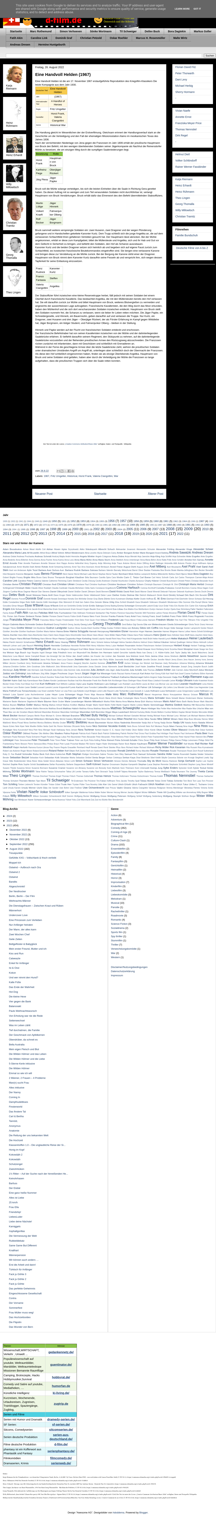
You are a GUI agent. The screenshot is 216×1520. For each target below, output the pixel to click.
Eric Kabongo (201, 606)
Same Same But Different (23, 1245)
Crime (114, 836)
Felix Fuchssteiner (63, 613)
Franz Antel (130, 616)
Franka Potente (116, 616)
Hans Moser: (98, 635)
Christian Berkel (10, 584)
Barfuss (13, 1183)
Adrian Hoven (53, 549)
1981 (105, 525)
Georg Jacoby (74, 624)
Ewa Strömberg (183, 609)
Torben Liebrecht (25, 784)
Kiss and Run (16, 953)
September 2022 (19, 844)
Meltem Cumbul (164, 712)
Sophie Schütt (30, 764)
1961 (166, 521)
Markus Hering (41, 705)
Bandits (13, 881)
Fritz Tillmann (189, 620)
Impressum (117, 975)
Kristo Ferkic (15, 684)
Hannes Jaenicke (153, 631)
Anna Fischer (46, 560)
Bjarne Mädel (187, 574)
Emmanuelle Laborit (144, 606)
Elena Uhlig (108, 602)
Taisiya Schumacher (56, 772)
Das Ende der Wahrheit (21, 987)
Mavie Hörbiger (148, 708)
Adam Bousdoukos (12, 549)
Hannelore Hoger (136, 631)
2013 (43, 533)
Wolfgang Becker (81, 796)
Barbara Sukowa (89, 570)
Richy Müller (162, 747)
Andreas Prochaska (25, 556)
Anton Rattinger (157, 563)
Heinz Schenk (97, 642)
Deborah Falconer (168, 592)
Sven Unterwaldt (142, 768)
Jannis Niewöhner (189, 656)
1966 (193, 521)
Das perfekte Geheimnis (22, 1288)
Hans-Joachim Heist (198, 635)
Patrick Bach (96, 733)
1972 (36, 525)
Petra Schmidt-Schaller (126, 740)
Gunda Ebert (86, 628)
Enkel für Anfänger (19, 963)
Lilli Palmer (142, 687)
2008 (170, 529)
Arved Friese (116, 566)
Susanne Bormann (40, 768)
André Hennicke (72, 556)
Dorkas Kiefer (133, 598)
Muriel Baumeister (97, 722)
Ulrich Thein (170, 784)
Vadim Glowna (124, 787)
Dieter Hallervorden (74, 595)
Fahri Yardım (196, 609)
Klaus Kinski (142, 681)
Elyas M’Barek (51, 605)
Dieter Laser (106, 595)
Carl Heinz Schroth (160, 577)
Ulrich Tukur (182, 784)
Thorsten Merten (27, 780)
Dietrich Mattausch (148, 595)
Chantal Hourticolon (119, 581)
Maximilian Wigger (103, 712)
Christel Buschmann (168, 581)
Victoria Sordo (207, 788)
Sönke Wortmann (101, 31)
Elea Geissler (96, 602)
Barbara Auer (45, 570)
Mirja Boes (188, 719)
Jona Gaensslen (80, 667)
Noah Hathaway (58, 730)
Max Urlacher (198, 708)
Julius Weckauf (205, 670)
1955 (101, 521)
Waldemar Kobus (86, 792)
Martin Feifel (110, 705)
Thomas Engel (54, 776)
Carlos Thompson (186, 577)
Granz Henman (206, 624)
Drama (114, 844)
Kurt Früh (35, 684)
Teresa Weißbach (162, 772)
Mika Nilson (101, 719)
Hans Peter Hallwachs (143, 635)
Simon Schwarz (84, 760)
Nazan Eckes (9, 726)
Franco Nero (88, 616)
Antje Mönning (104, 563)
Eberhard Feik (172, 599)
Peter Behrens (117, 737)
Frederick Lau (116, 619)
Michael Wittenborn (35, 719)
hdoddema (118, 1512)
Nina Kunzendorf (20, 730)
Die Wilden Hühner (19, 1068)
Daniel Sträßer (74, 592)
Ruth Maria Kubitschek (55, 754)
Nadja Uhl (178, 722)
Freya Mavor (130, 620)
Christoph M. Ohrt (170, 584)
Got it (197, 8)
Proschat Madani (77, 744)
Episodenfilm (118, 852)
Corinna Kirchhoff (148, 588)
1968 (211, 521)
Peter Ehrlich (141, 737)
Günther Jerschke (10, 631)
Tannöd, (13, 1121)
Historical (72, 476)
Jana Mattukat (132, 656)
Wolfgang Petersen (116, 796)
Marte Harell (98, 705)
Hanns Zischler (10, 635)
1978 (79, 524)
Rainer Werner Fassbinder (190, 166)
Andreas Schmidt (43, 556)
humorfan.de (61, 1386)
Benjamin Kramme (15, 574)
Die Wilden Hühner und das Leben (27, 1054)
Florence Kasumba (125, 613)
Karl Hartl (170, 674)
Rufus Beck (38, 754)
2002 (96, 529)
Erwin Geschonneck (61, 609)
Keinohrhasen (16, 1178)
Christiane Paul (82, 584)
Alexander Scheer (203, 549)
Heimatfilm (116, 869)
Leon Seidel (31, 687)
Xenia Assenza (58, 800)
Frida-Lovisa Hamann (146, 620)
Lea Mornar (160, 684)
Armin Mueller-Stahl (25, 567)
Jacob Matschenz (199, 653)
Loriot (99, 691)
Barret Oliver (137, 570)
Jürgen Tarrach (74, 674)
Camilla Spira (105, 577)
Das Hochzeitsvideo (20, 1317)
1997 (42, 529)
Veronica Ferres (192, 787)
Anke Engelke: (207, 556)
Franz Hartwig (143, 616)
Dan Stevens (43, 592)
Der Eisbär (14, 1188)
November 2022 (19, 834)
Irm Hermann (105, 652)
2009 (188, 529)
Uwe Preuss (110, 788)
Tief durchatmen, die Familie (24, 1030)
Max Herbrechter (174, 708)
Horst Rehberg (157, 649)
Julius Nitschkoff (191, 670)
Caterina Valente (41, 581)
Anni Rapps (61, 563)
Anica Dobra (118, 556)
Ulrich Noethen (156, 784)
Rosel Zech (192, 751)
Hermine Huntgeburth (51, 44)
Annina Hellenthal (75, 563)
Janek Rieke (144, 656)
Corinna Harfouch (128, 587)
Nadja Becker (166, 723)
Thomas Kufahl (156, 776)
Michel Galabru (66, 719)
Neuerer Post (44, 493)
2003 (108, 529)
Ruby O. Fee (8, 754)
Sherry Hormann (185, 91)
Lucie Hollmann (201, 691)
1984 (132, 524)
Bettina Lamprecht (142, 574)
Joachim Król (114, 662)
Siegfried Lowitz (202, 758)
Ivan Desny (147, 653)
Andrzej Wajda (58, 556)
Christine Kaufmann (98, 584)
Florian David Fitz (185, 67)
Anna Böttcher (22, 560)
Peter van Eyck (81, 740)
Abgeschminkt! (17, 886)
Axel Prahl (188, 566)
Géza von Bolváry (130, 628)
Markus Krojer (85, 705)
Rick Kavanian (177, 747)
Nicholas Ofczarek (72, 726)
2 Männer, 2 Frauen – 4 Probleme (27, 1078)
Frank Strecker (101, 616)
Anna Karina (58, 560)
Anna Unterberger (132, 560)
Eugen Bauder (89, 609)
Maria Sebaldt (172, 698)
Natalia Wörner (205, 722)
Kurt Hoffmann (48, 683)
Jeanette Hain (82, 659)
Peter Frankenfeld (155, 737)
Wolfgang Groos (98, 796)
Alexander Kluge (184, 549)
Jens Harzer (188, 660)
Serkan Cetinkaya (114, 758)
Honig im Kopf (16, 1149)
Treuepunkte (16, 853)
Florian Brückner (170, 613)
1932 (13, 521)
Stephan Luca (145, 764)
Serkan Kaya (129, 757)
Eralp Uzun (158, 606)
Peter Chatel (129, 737)
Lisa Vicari (41, 691)
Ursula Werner (28, 787)
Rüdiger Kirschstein (90, 754)
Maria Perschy (140, 698)
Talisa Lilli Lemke (73, 772)
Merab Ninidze (191, 712)
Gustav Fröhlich (114, 628)
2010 (205, 529)
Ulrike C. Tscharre (198, 784)
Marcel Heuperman (153, 695)
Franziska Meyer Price (188, 123)
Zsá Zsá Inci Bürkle (99, 800)
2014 (60, 533)
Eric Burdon (179, 606)
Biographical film (120, 823)
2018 (118, 533)
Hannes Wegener (170, 631)
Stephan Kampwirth (129, 764)
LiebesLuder (15, 1216)
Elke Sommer (185, 602)
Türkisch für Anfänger (20, 1269)
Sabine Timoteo (107, 754)
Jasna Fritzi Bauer (48, 660)
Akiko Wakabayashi (88, 549)
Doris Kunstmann (118, 599)
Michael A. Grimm (54, 716)
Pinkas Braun (53, 744)
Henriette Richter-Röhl (80, 646)
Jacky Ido (186, 652)
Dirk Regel (181, 135)
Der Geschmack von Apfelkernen (27, 1034)
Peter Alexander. (103, 737)
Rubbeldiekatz (16, 1240)
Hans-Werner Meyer (49, 639)
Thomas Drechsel (40, 776)
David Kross (116, 591)
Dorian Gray (92, 599)
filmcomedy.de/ (61, 1458)
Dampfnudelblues (18, 1102)
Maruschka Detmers (204, 705)
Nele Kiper (19, 726)
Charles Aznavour (136, 581)
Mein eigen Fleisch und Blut (24, 1049)
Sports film (116, 932)
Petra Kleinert (107, 740)
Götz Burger (164, 628)
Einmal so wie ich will (20, 1073)
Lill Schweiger (130, 687)
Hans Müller (110, 635)
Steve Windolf (207, 764)
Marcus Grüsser (190, 695)
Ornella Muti (193, 730)
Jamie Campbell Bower (35, 656)
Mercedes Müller (206, 712)
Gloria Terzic (194, 624)
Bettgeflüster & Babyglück (23, 944)
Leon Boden (19, 687)
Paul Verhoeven (188, 733)
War (116, 476)
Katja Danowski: (165, 677)
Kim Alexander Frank (88, 681)
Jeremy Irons (200, 660)
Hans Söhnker (173, 635)
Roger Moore (26, 751)
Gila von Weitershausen (155, 624)
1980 (97, 525)
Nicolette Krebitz (117, 726)
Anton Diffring (143, 563)
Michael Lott (185, 716)
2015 (77, 533)
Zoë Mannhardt (83, 800)
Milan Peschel (124, 719)
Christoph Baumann (153, 584)
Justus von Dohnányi (14, 673)
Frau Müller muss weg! (21, 1312)
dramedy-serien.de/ (61, 1419)
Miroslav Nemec (201, 719)
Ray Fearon (55, 747)
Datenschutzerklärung (123, 971)
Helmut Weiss (192, 642)
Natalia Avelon (191, 723)
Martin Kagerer (123, 705)
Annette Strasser (48, 563)
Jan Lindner (106, 656)
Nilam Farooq (175, 726)
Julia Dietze (58, 670)
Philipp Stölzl (204, 740)
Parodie (115, 907)
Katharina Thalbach (109, 677)
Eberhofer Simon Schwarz (190, 599)
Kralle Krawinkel (200, 681)
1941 (21, 521)
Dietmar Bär (133, 595)
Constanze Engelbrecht (105, 588)
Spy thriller (116, 936)
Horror (114, 878)
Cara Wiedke (117, 577)
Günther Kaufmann (27, 631)
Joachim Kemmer (97, 663)
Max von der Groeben (17, 712)
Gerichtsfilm (117, 865)
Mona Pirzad (17, 723)
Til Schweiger (128, 31)
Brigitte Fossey (16, 577)
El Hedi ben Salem (81, 602)
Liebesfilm (103, 687)
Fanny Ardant (9, 613)
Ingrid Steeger (46, 653)
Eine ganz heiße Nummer (23, 1192)
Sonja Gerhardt (186, 760)
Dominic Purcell (18, 599)
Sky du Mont (154, 760)
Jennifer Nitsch (164, 660)
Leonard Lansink (44, 687)
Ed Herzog (208, 598)
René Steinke (109, 747)
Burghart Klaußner (75, 577)
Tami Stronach (101, 772)
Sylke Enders (170, 767)
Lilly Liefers (168, 687)
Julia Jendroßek (83, 670)
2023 (10, 820)
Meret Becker (10, 715)
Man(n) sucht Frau (19, 1082)
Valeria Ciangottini (103, 476)
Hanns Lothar (184, 631)
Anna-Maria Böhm (148, 560)
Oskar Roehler (119, 37)
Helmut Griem (147, 642)
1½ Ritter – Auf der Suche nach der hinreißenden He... (38, 1173)
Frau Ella (14, 1207)
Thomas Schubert (10, 781)
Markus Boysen (10, 705)
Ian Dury (209, 649)
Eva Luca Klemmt (104, 609)
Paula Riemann (18, 737)
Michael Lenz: (173, 716)
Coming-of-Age (119, 832)
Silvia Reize (32, 761)
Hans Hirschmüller (73, 635)
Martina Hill (189, 705)
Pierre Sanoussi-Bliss (37, 744)
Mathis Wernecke (40, 708)
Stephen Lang (194, 764)
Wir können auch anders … (24, 1259)
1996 (32, 529)
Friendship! (15, 1212)
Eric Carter (190, 606)
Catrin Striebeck (74, 581)
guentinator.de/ (61, 1364)
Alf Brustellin (33, 552)
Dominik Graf (64, 37)
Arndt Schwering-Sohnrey (60, 567)
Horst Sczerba (170, 649)
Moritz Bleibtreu (77, 722)
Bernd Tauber (112, 574)
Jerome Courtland (17, 663)
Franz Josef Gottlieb (159, 616)
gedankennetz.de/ (61, 1352)
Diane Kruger (59, 595)
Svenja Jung (156, 768)
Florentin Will (140, 613)
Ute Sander (53, 788)
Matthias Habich (71, 708)
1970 (17, 525)
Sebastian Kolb (52, 757)
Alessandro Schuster (146, 549)
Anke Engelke (193, 556)
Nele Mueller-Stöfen (34, 726)
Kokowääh (14, 1159)
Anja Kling (155, 556)
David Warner (141, 592)
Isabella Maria (135, 653)
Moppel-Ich (15, 862)
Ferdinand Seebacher (95, 613)
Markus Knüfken (70, 705)
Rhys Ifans (120, 747)
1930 (5, 521)
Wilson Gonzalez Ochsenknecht (47, 796)
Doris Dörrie (104, 598)
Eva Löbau (118, 609)
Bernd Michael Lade (83, 574)
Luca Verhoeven (168, 691)
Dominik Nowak (50, 599)
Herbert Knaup (182, 645)
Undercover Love (18, 915)
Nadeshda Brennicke (130, 722)
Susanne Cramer (57, 768)
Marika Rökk (109, 702)
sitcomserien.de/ (61, 1429)
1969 (8, 525)
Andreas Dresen (20, 44)
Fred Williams (102, 620)
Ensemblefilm (118, 848)
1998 (53, 529)
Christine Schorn (135, 584)
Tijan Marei (41, 781)
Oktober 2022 (17, 839)
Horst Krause (143, 649)
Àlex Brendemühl (115, 800)
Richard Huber (132, 747)
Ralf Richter (201, 743)
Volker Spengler (72, 792)
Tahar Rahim (41, 772)
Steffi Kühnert (93, 764)
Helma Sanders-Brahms (129, 642)
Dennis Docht (200, 592)
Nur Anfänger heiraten (21, 924)
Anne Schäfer (178, 560)
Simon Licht (69, 761)
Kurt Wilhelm (61, 684)
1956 (111, 521)
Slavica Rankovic (169, 761)
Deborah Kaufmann (185, 592)
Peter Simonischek (23, 740)
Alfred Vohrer (57, 552)
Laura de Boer (148, 684)
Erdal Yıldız (169, 606)
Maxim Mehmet (34, 712)
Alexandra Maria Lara (14, 552)
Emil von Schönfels (67, 606)
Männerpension (17, 1255)
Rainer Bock (123, 744)
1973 (45, 525)
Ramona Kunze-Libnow (38, 747)
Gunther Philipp (99, 628)
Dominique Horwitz (66, 599)
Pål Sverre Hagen (94, 744)
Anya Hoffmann (199, 563)
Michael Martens (198, 716)
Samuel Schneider (147, 754)
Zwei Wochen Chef (19, 934)
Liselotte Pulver (53, 691)
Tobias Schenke (174, 780)
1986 (152, 525)
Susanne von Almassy (76, 768)
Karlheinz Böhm (198, 674)
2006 (143, 529)
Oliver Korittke (163, 729)
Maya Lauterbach (120, 712)
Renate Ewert (97, 747)
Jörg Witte (44, 674)
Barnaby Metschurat (123, 570)
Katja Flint (177, 677)
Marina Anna (121, 702)
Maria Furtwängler (125, 698)
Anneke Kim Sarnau (194, 559)
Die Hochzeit (16, 1140)
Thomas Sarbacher (204, 776)
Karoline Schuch (39, 677)
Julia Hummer (69, 670)
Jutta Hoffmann (33, 674)
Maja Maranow (97, 695)
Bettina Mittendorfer (159, 574)
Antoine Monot (129, 563)
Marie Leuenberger (74, 701)
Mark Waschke (206, 702)
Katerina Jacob (75, 677)
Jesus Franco (67, 663)
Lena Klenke (207, 684)
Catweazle (14, 958)
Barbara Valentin (105, 570)
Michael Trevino (18, 719)
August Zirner (143, 567)
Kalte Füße (15, 982)
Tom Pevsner (207, 781)
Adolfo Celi (41, 549)
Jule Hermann (33, 670)
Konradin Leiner (169, 681)
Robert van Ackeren (11, 751)
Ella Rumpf (196, 602)
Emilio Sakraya (96, 605)
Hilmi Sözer (89, 649)
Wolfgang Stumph (172, 796)
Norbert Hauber (102, 730)
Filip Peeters (111, 613)
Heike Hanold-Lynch (161, 639)
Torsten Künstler (41, 784)
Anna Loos (69, 560)
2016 (91, 533)
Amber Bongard (124, 552)
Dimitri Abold (162, 595)
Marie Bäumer (45, 701)
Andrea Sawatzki (180, 552)
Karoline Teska (53, 677)
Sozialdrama (42, 764)
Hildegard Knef (76, 649)
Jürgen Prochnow (58, 673)
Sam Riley (119, 754)
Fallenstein (208, 609)
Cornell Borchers (182, 588)
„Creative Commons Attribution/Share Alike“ (81, 444)
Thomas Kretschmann (139, 776)
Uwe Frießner (76, 788)
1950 (54, 521)
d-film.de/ (61, 1444)
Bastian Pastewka (152, 570)
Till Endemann (77, 781)
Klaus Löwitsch (154, 681)
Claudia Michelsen (76, 588)
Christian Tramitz (185, 216)
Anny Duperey (90, 563)
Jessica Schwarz (51, 663)
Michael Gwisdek (131, 716)
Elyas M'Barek (34, 605)
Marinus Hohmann (154, 702)
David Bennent (102, 592)
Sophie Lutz (201, 761)
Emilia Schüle (82, 606)
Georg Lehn (86, 624)
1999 (64, 529)
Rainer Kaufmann (138, 743)
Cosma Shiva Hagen (199, 588)
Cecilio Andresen (102, 581)
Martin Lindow (136, 705)
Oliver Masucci (179, 729)
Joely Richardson (171, 663)
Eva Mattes (129, 609)
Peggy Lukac (60, 737)
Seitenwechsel (17, 1020)
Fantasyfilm (117, 861)
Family (114, 857)
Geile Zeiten (15, 939)
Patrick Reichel (127, 733)
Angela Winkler (87, 556)
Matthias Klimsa (86, 708)
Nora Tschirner (86, 729)
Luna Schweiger (67, 694)
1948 (37, 521)
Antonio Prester (185, 563)
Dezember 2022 (19, 829)
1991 (188, 524)
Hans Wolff (184, 635)
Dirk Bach (190, 595)
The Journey (191, 772)
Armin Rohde (41, 566)
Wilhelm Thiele (155, 792)
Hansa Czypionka (67, 638)
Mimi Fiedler (138, 719)
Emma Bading (111, 606)
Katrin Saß (17, 680)
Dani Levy (181, 79)
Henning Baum (42, 645)
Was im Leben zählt (19, 1025)
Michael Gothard (116, 716)
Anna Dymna (34, 560)
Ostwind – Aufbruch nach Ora (25, 867)
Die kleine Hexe (17, 996)
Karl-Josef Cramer (183, 674)
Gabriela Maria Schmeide (22, 624)
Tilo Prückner (90, 781)
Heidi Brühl (147, 639)
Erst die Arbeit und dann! (22, 1264)
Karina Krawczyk (132, 674)
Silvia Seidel (43, 761)
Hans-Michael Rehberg (28, 638)
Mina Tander (150, 719)
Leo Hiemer (8, 687)
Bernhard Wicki (126, 574)
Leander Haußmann (190, 683)
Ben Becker (200, 570)
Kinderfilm (116, 886)
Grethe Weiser (24, 627)
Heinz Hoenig (61, 642)
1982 (114, 525)
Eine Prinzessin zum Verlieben (25, 920)
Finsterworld (15, 1106)
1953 (83, 521)
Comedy (115, 827)
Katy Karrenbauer (30, 681)
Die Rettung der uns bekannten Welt (28, 1135)
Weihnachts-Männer (20, 900)
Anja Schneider (179, 556)
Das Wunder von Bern (21, 1326)
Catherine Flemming (57, 581)
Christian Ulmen (66, 584)
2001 (86, 529)
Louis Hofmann (151, 691)
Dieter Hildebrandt (92, 595)
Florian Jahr (12, 616)
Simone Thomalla (137, 761)
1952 (73, 521)
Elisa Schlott (120, 602)
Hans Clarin (48, 635)
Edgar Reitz (25, 602)
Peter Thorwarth (184, 73)
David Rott (129, 591)
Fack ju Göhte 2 (17, 1279)
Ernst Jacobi (32, 609)
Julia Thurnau (149, 670)
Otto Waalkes (56, 733)
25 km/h (13, 1202)
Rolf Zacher (81, 751)
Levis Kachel (76, 687)
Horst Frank (85, 476)
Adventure (116, 819)
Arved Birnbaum (102, 567)
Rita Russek (191, 747)
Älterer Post (155, 493)
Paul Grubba (150, 733)
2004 (119, 529)
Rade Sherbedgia (110, 744)
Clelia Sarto (90, 588)
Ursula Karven (14, 788)
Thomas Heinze (102, 776)
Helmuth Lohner (206, 642)
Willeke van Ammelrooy (186, 792)
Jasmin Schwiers (11, 659)
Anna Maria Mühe (83, 559)
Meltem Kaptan (178, 712)
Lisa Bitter (189, 687)
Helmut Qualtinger (177, 642)
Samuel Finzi (130, 754)
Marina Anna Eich (136, 701)
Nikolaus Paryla (161, 726)
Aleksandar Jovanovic (126, 549)
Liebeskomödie (115, 687)
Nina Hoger (188, 726)
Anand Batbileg (162, 553)
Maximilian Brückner (51, 712)
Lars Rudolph (124, 684)
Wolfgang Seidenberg (152, 796)
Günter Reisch (207, 628)
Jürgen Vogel (89, 673)
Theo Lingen (182, 197)
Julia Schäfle (136, 670)
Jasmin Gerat (206, 656)
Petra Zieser (143, 740)
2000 (75, 529)
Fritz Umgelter (58, 476)
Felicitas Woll (46, 612)
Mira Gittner (163, 719)
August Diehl (130, 566)
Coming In (14, 1097)
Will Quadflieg (169, 792)
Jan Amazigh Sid (53, 656)
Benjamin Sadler (32, 574)
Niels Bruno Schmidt (136, 726)
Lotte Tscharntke (121, 691)
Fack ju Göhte (16, 1283)
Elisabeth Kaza (133, 602)
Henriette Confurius (60, 645)
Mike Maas (112, 719)
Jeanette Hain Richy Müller (102, 660)
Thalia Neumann (178, 772)
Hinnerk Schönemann (104, 649)
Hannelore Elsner (118, 631)
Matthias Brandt (55, 708)
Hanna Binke (62, 631)
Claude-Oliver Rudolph (41, 588)
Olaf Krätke (126, 730)
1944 (29, 521)
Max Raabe (187, 708)
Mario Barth (181, 702)
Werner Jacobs (127, 792)
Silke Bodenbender (17, 761)
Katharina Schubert (91, 677)
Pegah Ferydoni (47, 737)
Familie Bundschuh (186, 235)
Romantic (116, 919)
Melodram (116, 898)
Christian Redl (49, 584)
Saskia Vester (197, 754)
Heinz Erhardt (183, 185)
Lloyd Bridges (90, 691)
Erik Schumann (18, 609)
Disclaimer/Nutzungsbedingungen (129, 967)
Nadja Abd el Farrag (151, 723)
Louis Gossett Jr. (136, 691)
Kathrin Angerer (150, 677)
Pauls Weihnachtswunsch (23, 1010)
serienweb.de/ (61, 1463)
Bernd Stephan (99, 574)
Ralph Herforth (20, 747)
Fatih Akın (33, 613)
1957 (123, 521)
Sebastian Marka (67, 758)
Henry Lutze (110, 646)
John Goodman (33, 667)
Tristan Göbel (54, 784)
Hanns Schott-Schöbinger (202, 631)
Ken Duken (44, 680)
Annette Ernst (183, 116)
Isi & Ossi (14, 967)
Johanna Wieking (187, 663)
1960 (156, 521)
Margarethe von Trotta (76, 698)
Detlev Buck (152, 31)
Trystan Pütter (78, 784)
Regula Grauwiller (68, 747)
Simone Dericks (121, 761)
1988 (169, 524)
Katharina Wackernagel (131, 677)
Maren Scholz (57, 698)
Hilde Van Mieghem (60, 649)
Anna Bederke (9, 560)
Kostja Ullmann (184, 680)
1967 (46, 476)
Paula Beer (201, 733)
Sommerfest (15, 1307)
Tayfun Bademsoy (146, 772)
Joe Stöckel (145, 663)
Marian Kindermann (187, 698)
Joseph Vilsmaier (171, 666)
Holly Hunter (120, 649)
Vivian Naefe (182, 110)
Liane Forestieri (90, 687)
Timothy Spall (134, 781)
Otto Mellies (44, 733)
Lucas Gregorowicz (184, 691)
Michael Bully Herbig (94, 715)
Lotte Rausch (108, 691)
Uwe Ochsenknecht (93, 787)
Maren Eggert (26, 698)
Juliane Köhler (163, 669)
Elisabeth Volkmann (149, 602)
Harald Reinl (110, 639)
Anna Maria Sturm (101, 559)
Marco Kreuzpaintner (172, 695)
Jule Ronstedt (46, 670)
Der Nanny (15, 1092)
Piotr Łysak (64, 744)
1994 (5, 529)
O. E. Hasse (114, 730)
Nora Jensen (71, 730)
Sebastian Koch (37, 758)
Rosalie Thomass (159, 750)
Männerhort (15, 910)
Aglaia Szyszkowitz (70, 549)
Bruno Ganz (41, 577)
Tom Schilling (10, 784)
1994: (14, 529)
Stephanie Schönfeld (178, 764)
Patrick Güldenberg (111, 733)
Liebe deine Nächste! (20, 1221)
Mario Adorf (169, 701)
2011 (7, 533)
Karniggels (14, 1226)
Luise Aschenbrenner (34, 695)
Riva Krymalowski (205, 747)
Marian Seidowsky (205, 698)
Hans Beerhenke (35, 635)
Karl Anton (145, 673)
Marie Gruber (58, 702)
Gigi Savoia (138, 624)
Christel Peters (184, 581)
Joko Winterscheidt (64, 667)
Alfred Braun (45, 553)
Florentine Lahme (154, 613)
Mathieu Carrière (24, 708)
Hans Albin (22, 635)
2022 (180, 533)
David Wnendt (153, 592)
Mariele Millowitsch (93, 701)
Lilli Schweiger (155, 687)
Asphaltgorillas (17, 1231)
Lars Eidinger (111, 684)
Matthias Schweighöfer (125, 708)
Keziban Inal (73, 681)
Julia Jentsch (97, 669)
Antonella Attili (170, 563)
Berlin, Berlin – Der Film (22, 896)
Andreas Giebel (9, 556)
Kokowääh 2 (15, 1154)
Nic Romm (58, 726)
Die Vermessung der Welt (23, 1235)
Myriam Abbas (113, 723)
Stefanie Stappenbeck (75, 764)
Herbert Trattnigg (198, 646)
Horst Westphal (185, 649)
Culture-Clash (118, 840)
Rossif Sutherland (205, 751)
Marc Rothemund (41, 31)
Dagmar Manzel (30, 592)
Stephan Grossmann (111, 764)
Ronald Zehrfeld (126, 750)
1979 (88, 525)
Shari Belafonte (143, 758)
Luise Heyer (51, 694)
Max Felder (161, 708)
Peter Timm (55, 740)
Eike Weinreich (65, 602)
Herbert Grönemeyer (164, 646)
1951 (63, 521)
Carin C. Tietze (131, 577)
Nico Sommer (100, 726)
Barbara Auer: (58, 570)
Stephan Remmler (161, 764)
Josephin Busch (200, 667)
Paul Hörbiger (162, 733)
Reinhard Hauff (83, 747)
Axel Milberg (158, 566)
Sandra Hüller (164, 754)
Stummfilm (116, 940)
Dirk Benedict (201, 595)
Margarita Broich (97, 698)
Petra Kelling (94, 740)
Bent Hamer (68, 574)
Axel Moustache (174, 567)
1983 (123, 525)
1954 (92, 521)
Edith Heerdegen (50, 602)
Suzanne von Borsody (96, 768)
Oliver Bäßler (137, 730)
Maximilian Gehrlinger (69, 712)
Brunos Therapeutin (56, 577)
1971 (26, 524)
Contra (12, 1298)
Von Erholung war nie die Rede (26, 1015)
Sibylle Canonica (168, 758)
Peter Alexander (88, 737)
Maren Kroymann (41, 698)
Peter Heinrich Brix (198, 737)
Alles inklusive (16, 1087)
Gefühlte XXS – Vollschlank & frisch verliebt (32, 857)
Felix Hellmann (79, 613)
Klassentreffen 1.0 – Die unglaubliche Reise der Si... (37, 1145)
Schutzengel (15, 1164)
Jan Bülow (66, 656)
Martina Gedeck (173, 704)
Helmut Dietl (182, 154)
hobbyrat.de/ (61, 1377)
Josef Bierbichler (126, 666)
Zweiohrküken (16, 1169)
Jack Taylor (175, 653)
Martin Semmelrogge (153, 705)
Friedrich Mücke (165, 619)
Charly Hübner (152, 580)
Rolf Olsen (70, 750)
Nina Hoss (201, 726)
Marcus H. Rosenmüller (150, 37)
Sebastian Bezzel (19, 757)
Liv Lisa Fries (66, 691)
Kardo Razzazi (117, 674)
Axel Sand (202, 566)
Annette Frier (16, 563)
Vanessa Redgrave (157, 788)
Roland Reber (56, 750)
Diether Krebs (119, 595)
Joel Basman (157, 663)
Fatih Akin (16, 37)
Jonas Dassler (95, 667)
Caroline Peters (25, 580)
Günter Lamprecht (192, 628)
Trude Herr (66, 784)
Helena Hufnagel (111, 642)
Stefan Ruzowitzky (57, 764)
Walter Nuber (100, 792)
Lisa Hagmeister (201, 687)
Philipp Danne (175, 740)
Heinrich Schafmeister (25, 642)
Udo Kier (102, 784)
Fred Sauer (90, 620)
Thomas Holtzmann (120, 776)
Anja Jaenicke (143, 556)
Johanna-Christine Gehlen (14, 667)
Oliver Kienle (150, 730)
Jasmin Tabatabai (29, 659)
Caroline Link (39, 37)
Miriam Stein (177, 719)
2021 (163, 533)
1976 (69, 525)
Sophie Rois (17, 764)
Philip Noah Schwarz (159, 740)
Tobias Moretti (147, 780)
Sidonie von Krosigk (186, 758)
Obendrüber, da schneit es (23, 1039)
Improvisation (118, 882)
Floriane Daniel (56, 616)
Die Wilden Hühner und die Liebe (27, 1058)
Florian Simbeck (26, 616)
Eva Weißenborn (141, 609)
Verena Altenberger (174, 788)
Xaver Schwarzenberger (39, 799)
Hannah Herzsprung (99, 631)
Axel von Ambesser (17, 570)
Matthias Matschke (102, 708)
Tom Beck (187, 781)
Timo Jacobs (121, 781)
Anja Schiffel (166, 556)
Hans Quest (159, 634)
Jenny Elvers (177, 660)
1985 (142, 524)
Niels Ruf (150, 726)
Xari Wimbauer (20, 800)
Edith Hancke (37, 602)
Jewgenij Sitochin (81, 663)
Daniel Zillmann (88, 592)
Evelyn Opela (170, 609)
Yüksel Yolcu (71, 800)
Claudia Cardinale (59, 588)
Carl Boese (145, 577)
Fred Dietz (79, 620)
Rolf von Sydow (93, 751)
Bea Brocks (165, 570)
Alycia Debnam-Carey (106, 553)
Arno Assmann (88, 567)
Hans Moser (87, 635)
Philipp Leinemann (190, 740)
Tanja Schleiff (115, 772)
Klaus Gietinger (129, 681)
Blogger (143, 1512)
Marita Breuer (193, 702)
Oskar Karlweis (206, 730)
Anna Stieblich (117, 560)
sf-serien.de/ (61, 1424)
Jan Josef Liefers (80, 656)
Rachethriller (118, 911)
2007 (155, 529)
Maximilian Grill (87, 712)
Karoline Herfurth (20, 676)
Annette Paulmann (32, 563)
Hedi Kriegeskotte (134, 639)
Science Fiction (119, 923)
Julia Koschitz (122, 670)
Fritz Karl (179, 620)
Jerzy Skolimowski (34, 663)
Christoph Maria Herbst (191, 584)
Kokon (12, 972)
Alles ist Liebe (16, 1197)
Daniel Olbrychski (58, 591)
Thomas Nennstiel (186, 129)
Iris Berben (92, 652)
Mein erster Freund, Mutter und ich (27, 948)
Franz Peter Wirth (179, 616)
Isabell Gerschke (120, 653)
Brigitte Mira (30, 577)
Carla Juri (173, 577)
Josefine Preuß (154, 666)
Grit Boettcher (39, 628)
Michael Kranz (159, 716)
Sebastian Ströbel (84, 758)
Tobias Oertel (160, 781)
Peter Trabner (67, 740)
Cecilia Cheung (88, 581)
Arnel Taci (76, 567)
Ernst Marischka (45, 609)
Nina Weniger (44, 730)
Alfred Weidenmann (74, 552)
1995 (23, 529)
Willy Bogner (202, 792)
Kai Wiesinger (104, 673)
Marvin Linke (9, 708)
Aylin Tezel (32, 570)
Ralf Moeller (189, 744)
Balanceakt (15, 1006)
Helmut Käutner (161, 642)
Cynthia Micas (17, 592)
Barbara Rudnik (73, 570)
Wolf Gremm (67, 796)
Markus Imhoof (55, 705)
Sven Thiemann (127, 768)
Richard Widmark (147, 747)
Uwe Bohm (64, 788)
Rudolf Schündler (23, 754)
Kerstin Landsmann (58, 681)
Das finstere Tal (17, 1111)
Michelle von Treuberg (84, 719)
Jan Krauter (95, 656)
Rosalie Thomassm (178, 751)
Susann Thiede (9, 768)
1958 (136, 521)
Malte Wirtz (180, 37)
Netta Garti (48, 726)
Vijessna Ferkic (9, 792)
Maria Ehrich (111, 698)
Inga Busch (20, 652)
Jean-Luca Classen (65, 660)
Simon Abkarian (56, 761)
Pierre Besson (21, 744)
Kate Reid (64, 677)
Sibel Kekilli (155, 758)
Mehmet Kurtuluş (137, 712)
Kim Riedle (102, 681)
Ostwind (13, 877)
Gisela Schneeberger (177, 624)
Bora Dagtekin (177, 31)
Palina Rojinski (71, 733)
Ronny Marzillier (143, 751)
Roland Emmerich (40, 751)
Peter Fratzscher (171, 737)
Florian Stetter (42, 616)
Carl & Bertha (16, 1116)
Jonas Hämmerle (109, 667)
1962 (175, 521)
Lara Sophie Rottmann (93, 684)
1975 (60, 525)
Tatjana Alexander (129, 772)
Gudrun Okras (74, 628)
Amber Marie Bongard (144, 552)
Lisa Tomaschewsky (27, 691)
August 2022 (17, 848)
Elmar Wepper (18, 606)
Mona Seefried (30, 723)
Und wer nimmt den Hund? (23, 977)
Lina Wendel (178, 687)
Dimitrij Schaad (176, 595)
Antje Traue (117, 563)
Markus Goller (202, 31)
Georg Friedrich (60, 624)
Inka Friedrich (59, 652)
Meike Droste (151, 712)
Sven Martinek (113, 768)
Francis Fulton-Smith (72, 616)
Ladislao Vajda (74, 684)
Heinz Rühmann (184, 191)
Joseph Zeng (186, 667)
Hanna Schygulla (79, 631)
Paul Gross (139, 733)
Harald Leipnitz (98, 639)
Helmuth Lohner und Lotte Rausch (18, 646)
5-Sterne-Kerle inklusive (22, 1063)
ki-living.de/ (61, 1393)
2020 (149, 533)
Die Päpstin (15, 1322)
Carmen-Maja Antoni (204, 577)
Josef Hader (140, 667)
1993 (207, 524)
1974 (52, 525)
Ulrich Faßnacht (139, 784)
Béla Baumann (91, 577)
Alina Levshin (91, 553)
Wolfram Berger (189, 796)
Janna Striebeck (171, 656)
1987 (159, 525)
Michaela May (52, 719)
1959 (146, 521)
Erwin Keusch (77, 609)
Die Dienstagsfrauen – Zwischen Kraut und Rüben (36, 905)
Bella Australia (16, 1044)
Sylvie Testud (199, 768)
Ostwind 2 (14, 872)
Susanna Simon (24, 768)
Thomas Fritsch (68, 776)
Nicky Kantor (86, 726)
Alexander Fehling (165, 549)
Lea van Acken (172, 684)
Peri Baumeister (74, 737)
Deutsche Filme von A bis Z (191, 247)
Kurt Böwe (25, 684)
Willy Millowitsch (184, 210)
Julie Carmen (177, 670)
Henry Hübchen (98, 646)
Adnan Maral (29, 549)
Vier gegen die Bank (20, 1001)
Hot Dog (13, 991)
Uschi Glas (42, 787)
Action (114, 815)
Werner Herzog (113, 792)
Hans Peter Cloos (124, 635)
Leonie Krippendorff (61, 687)
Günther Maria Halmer (46, 631)
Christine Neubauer (116, 584)
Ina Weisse (8, 652)
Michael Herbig (184, 85)
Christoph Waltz (23, 588)
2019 (135, 533)
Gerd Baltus (127, 624)
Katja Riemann (184, 179)
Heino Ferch (9, 642)
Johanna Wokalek (204, 663)
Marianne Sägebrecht (27, 702)
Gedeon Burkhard (44, 624)
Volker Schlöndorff (186, 160)
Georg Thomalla (184, 203)
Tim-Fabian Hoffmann (105, 781)
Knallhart (13, 1250)
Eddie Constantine (11, 602)
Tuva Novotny (91, 784)
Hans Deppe (59, 635)
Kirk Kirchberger (115, 681)
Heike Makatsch (179, 638)
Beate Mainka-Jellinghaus (182, 570)
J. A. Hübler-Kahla (161, 653)
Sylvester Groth (185, 768)
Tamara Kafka (88, 772)
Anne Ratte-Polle (163, 560)
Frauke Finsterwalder (65, 620)
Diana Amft (47, 595)
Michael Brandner (71, 715)
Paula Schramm (33, 737)
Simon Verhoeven (71, 31)
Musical (115, 902)
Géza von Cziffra (149, 627)
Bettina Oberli (175, 574)
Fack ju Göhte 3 (17, 1274)
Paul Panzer (174, 733)
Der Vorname (16, 1302)
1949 (45, 521)
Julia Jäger (110, 670)
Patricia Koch (85, 733)
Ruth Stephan (73, 754)
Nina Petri (33, 730)
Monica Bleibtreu (44, 723)
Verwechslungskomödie (124, 948)
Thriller (114, 944)
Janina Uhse (157, 656)
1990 (178, 525)
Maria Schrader (156, 698)
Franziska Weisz (47, 620)
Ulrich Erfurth (124, 784)
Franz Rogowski (196, 616)
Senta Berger (98, 757)
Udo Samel (112, 784)
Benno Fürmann (51, 573)
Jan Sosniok (119, 656)
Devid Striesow (33, 595)
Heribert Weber (15, 649)
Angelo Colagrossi (103, 556)
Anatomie (14, 1130)
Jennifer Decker (150, 660)
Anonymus (14, 1126)
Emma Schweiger (126, 605)
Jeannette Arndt (122, 660)
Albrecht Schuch (106, 549)
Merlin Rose (39, 716)
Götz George (176, 628)
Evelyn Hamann (156, 609)
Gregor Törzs (9, 628)
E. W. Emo (160, 598)
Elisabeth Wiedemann (168, 602)
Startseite (16, 31)
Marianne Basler (10, 702)
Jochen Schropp (131, 663)
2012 (25, 533)
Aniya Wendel (131, 556)
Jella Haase (135, 659)
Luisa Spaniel (17, 695)
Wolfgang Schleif (134, 796)
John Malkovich (48, 667)
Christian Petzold (91, 37)
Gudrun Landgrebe (56, 627)
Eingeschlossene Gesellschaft (25, 1293)
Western (115, 957)
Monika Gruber (59, 723)
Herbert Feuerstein (126, 645)
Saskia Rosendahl (181, 754)
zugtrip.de (61, 1403)
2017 (104, 533)
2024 (10, 816)
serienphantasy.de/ (61, 1451)
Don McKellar (80, 599)
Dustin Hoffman (147, 599)
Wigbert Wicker (141, 792)
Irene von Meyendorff (77, 653)
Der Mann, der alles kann (22, 929)
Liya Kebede (78, 691)
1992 (197, 525)
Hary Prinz (121, 639)
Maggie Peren (83, 695)
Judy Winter (20, 669)
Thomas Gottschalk (84, 776)
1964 (184, 521)
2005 (129, 529)
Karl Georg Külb (158, 674)
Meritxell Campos (26, 716)
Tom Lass (197, 781)
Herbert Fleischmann (145, 646)
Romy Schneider (109, 750)
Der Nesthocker (17, 891)
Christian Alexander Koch (202, 581)
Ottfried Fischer (30, 733)
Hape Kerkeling (83, 638)
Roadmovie (117, 915)
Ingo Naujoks (33, 653)
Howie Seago (199, 649)
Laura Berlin (136, 684)
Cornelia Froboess (165, 588)
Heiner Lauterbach (201, 638)
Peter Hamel (184, 737)
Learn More (182, 8)
